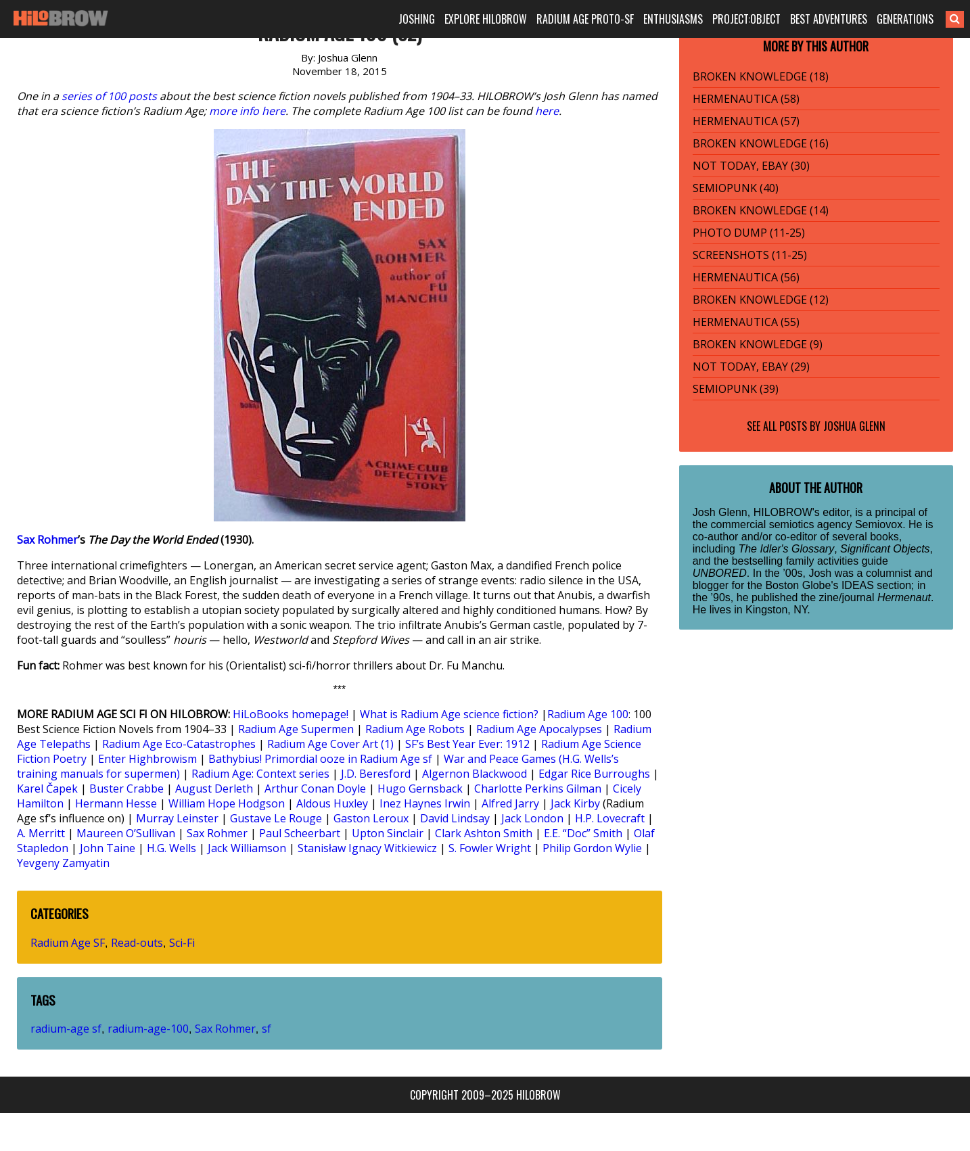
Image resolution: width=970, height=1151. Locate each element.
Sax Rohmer (47, 539)
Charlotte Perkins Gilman (537, 788)
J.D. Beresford (376, 773)
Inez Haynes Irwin (424, 803)
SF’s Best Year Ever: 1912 (467, 743)
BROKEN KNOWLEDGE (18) (761, 76)
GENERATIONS (905, 19)
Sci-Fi (182, 942)
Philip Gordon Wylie (592, 848)
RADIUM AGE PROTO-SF (585, 19)
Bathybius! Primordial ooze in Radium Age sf (320, 758)
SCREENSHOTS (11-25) (750, 255)
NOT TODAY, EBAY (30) (751, 165)
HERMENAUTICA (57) (746, 121)
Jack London (532, 818)
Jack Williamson (247, 848)
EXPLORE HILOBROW (485, 19)
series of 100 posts (109, 96)
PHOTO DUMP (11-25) (749, 232)
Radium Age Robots (415, 729)
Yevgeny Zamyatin (63, 862)
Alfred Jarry (510, 803)
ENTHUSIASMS (673, 19)
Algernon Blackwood (474, 773)
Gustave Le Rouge (276, 818)
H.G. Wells (171, 848)
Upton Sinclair (387, 833)
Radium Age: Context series (260, 773)
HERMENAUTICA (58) (746, 98)
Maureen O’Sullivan (125, 833)
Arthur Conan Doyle (315, 788)
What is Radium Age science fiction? (449, 714)
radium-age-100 (148, 1028)
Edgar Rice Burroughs (594, 773)
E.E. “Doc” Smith (583, 833)
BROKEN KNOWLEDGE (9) (758, 344)
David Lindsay (455, 818)
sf (266, 1028)
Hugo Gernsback (420, 788)
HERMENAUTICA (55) (746, 321)
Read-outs (137, 942)
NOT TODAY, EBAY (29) (751, 366)
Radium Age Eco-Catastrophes (179, 743)
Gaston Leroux (371, 818)
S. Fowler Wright (489, 848)
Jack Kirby (575, 803)
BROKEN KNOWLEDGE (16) (761, 143)
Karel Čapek (47, 788)
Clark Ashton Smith (483, 833)
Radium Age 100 (587, 714)
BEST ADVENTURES (828, 19)
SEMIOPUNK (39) (736, 388)
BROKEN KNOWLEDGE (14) (761, 210)
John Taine (107, 848)
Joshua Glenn (854, 426)
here (547, 110)
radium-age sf (65, 1028)
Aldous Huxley (332, 803)
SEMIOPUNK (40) (736, 188)
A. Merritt (41, 833)
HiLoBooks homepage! (290, 714)
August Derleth (214, 788)
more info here (247, 110)
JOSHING (416, 19)
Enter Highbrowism (147, 758)
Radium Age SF (67, 942)
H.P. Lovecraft (610, 818)
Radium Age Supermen (296, 729)
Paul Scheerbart (299, 833)
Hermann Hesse (116, 803)
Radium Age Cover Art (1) (330, 743)
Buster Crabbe (126, 788)
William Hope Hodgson (226, 803)
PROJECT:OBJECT (746, 19)
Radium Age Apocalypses (539, 729)
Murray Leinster (177, 818)
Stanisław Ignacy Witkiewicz (367, 848)
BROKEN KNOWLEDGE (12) (761, 299)
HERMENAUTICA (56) (746, 277)
